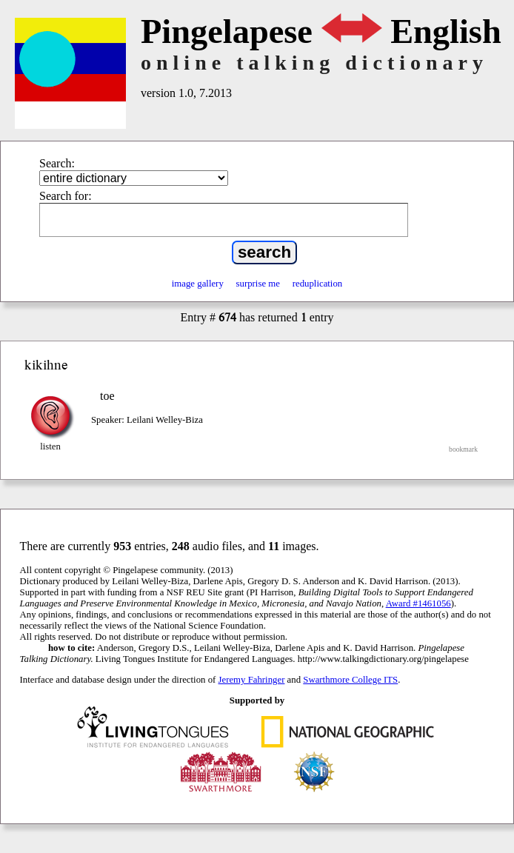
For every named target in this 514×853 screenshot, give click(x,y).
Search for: (65, 196)
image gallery (198, 283)
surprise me (258, 283)
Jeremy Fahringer (251, 680)
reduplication (318, 283)
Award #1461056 (418, 603)
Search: (57, 163)
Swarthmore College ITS (350, 680)
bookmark (463, 449)
